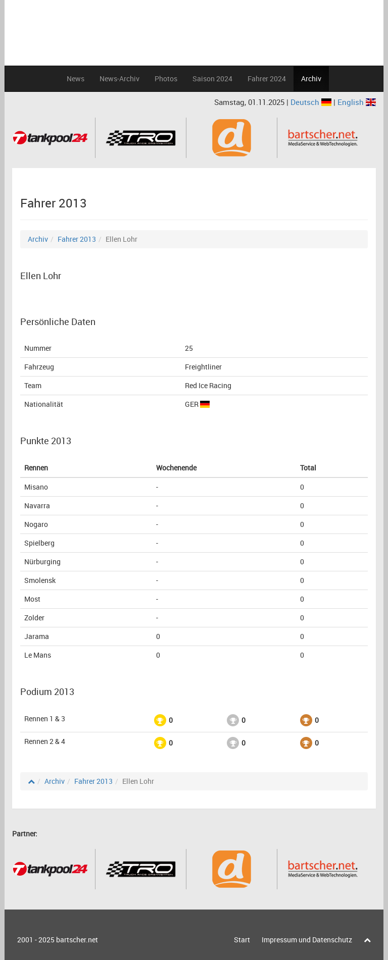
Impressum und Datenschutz (307, 939)
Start (242, 939)
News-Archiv (119, 78)
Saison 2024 (212, 78)
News (75, 78)
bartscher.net (77, 939)
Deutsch (311, 102)
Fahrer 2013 (77, 239)
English (356, 102)
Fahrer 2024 (267, 78)
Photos (166, 78)
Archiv (311, 78)
